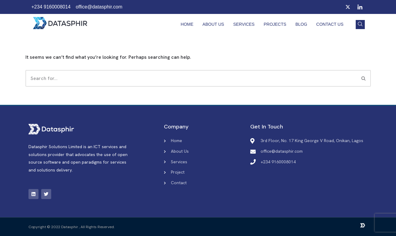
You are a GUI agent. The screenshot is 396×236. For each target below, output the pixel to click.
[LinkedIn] (359, 7)
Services (244, 24)
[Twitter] (347, 7)
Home (187, 24)
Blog (301, 24)
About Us (213, 24)
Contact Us (330, 24)
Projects (275, 24)
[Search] (191, 78)
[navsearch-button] (360, 24)
